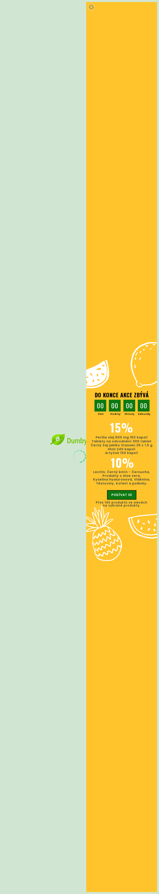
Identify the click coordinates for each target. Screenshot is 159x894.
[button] (91, 7)
